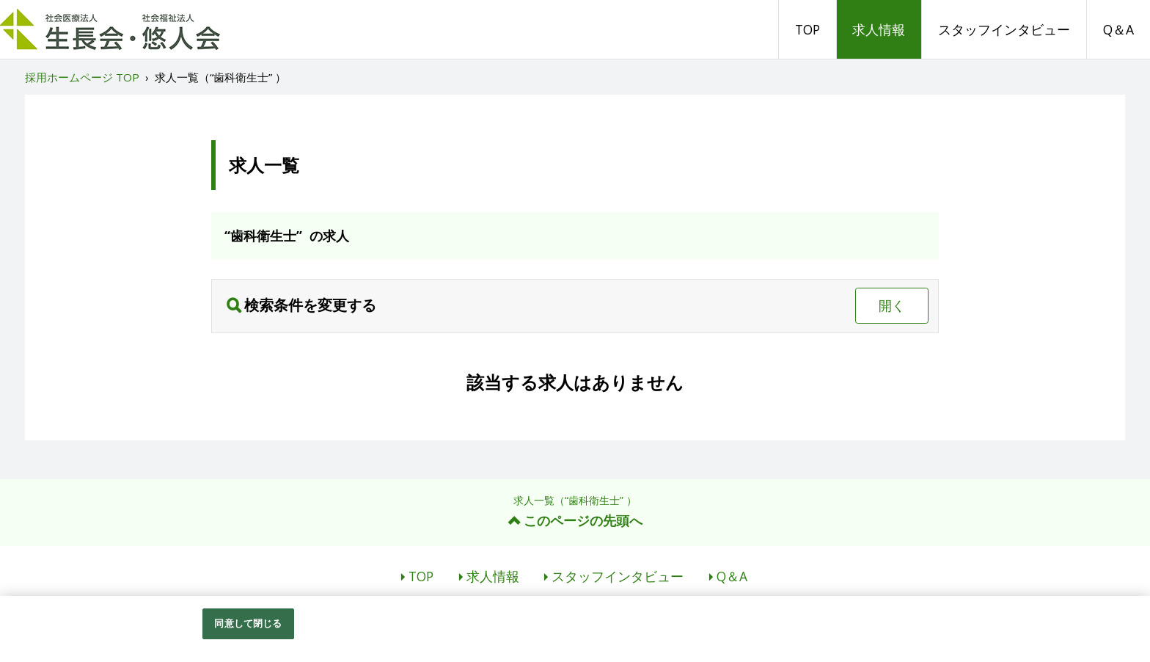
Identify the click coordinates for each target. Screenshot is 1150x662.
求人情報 (878, 29)
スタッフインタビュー (1004, 29)
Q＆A (1118, 29)
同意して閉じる (248, 624)
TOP (807, 29)
